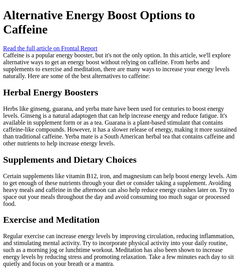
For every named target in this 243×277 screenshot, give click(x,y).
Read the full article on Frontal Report (50, 48)
